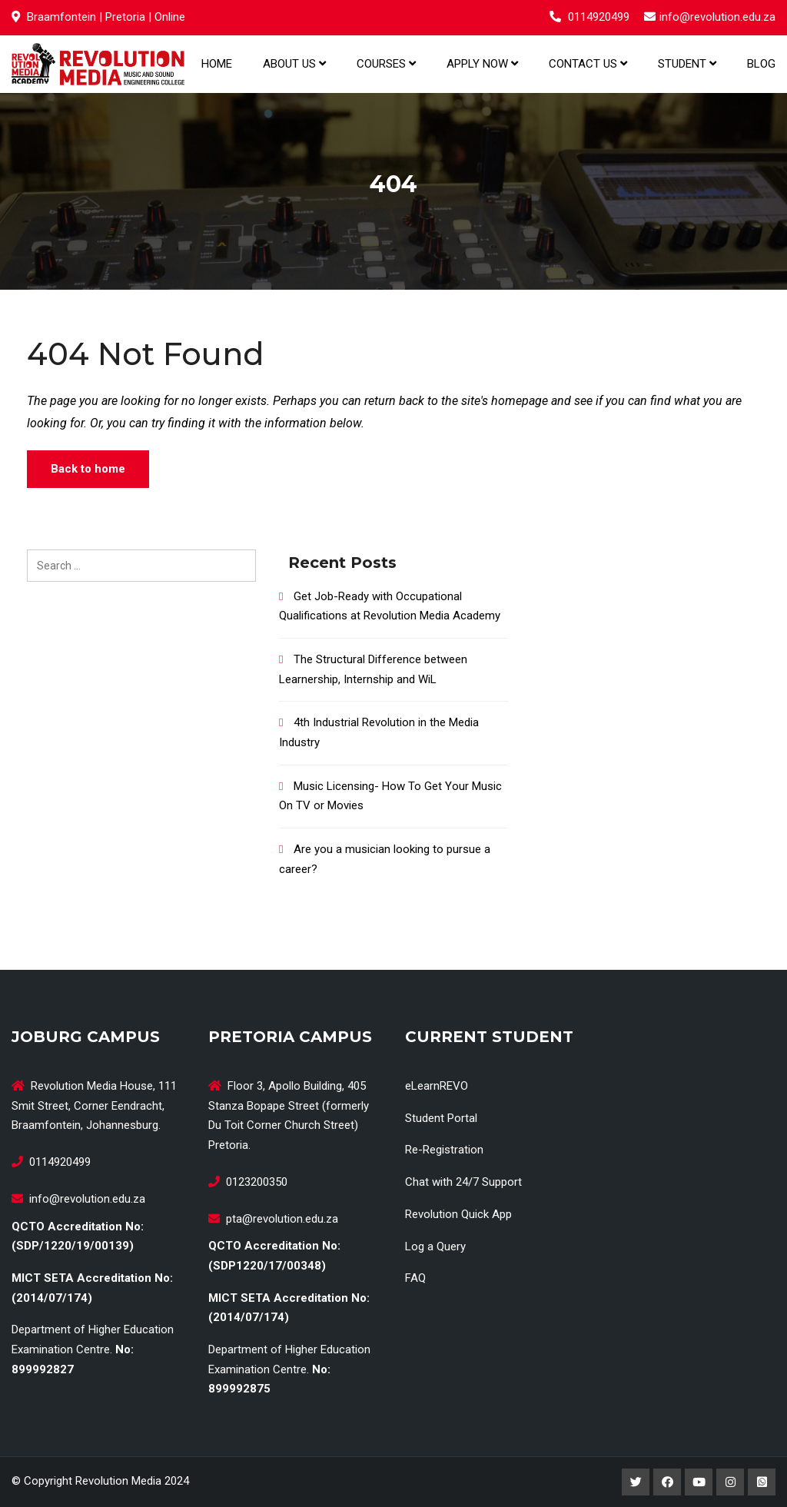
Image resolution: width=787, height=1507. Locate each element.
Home (216, 64)
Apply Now (482, 64)
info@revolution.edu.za (717, 17)
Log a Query (435, 1246)
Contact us (588, 64)
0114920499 (598, 17)
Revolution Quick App (458, 1214)
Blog (761, 64)
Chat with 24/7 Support (463, 1182)
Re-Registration (444, 1150)
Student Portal (441, 1118)
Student (687, 64)
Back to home (88, 469)
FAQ (415, 1278)
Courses (386, 64)
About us (294, 64)
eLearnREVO (436, 1086)
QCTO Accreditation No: (78, 1226)
